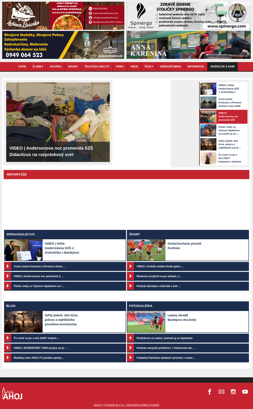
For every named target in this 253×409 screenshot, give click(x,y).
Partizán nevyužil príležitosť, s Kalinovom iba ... (166, 348)
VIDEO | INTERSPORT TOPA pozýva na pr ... (40, 348)
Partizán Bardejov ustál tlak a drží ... (158, 286)
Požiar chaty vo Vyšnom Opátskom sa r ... (39, 286)
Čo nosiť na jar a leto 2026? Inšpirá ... (36, 338)
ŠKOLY (149, 66)
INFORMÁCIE (196, 66)
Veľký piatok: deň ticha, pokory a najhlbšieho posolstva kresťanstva (61, 320)
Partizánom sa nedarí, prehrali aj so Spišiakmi (164, 338)
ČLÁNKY (38, 66)
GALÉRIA (55, 66)
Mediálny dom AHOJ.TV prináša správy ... (39, 357)
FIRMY (120, 66)
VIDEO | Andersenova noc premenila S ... (38, 276)
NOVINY (73, 66)
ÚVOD (22, 66)
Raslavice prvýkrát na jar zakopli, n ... (159, 276)
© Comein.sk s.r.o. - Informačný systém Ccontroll (131, 404)
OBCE (134, 66)
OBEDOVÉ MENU (170, 66)
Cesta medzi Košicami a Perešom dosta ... (39, 266)
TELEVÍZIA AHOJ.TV (97, 66)
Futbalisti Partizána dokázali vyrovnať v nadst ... (166, 357)
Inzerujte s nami (223, 66)
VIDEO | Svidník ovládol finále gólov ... (160, 266)
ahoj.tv (97, 404)
